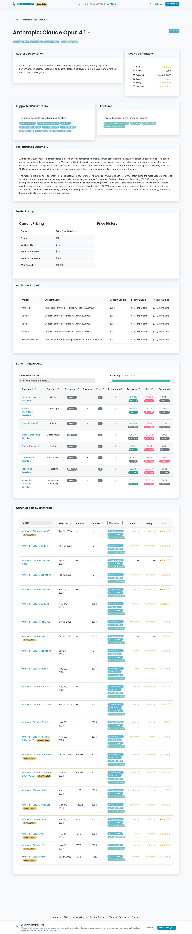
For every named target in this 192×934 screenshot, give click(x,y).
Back (174, 32)
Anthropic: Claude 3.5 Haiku (35, 724)
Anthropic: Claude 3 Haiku (34, 792)
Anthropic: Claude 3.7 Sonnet (36, 706)
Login (159, 5)
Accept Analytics (166, 928)
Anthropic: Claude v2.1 (32, 847)
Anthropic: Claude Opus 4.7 (35, 533)
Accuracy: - (122, 377)
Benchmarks (98, 4)
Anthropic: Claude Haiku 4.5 (35, 623)
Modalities (114, 525)
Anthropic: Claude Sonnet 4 (35, 688)
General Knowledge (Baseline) (27, 414)
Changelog (78, 917)
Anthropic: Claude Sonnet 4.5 (36, 652)
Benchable (30, 4)
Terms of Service (118, 917)
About (55, 917)
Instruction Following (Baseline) (26, 485)
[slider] (110, 382)
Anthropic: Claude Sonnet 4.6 (36, 576)
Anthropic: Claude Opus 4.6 (35, 591)
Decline (150, 928)
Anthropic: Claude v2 (32, 835)
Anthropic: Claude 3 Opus (34, 821)
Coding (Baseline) (30, 448)
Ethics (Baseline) (29, 425)
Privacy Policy (97, 917)
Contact (136, 917)
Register (172, 4)
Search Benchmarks (30, 377)
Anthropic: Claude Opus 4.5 (35, 606)
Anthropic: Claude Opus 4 (34, 670)
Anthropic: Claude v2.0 (33, 858)
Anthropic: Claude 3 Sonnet (35, 806)
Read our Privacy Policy (49, 930)
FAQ (66, 917)
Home (84, 4)
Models (113, 4)
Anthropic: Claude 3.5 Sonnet (36, 756)
